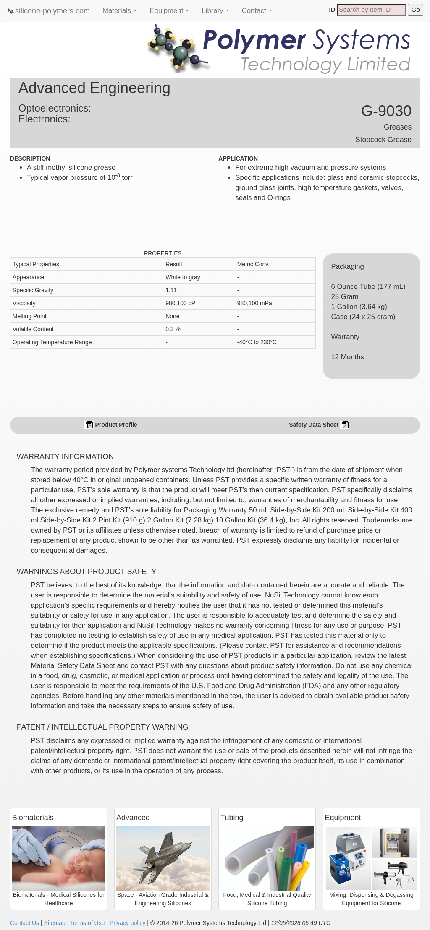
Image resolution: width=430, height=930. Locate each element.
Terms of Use (87, 923)
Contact (259, 13)
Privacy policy (128, 923)
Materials (121, 13)
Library (217, 13)
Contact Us (24, 923)
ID (332, 9)
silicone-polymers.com (48, 11)
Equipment (171, 13)
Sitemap (54, 923)
